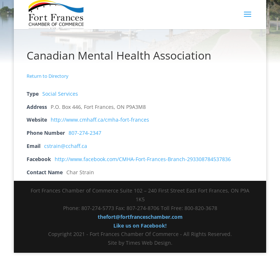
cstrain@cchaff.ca (65, 145)
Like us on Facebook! (140, 225)
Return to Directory (48, 76)
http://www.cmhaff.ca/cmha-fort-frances (100, 119)
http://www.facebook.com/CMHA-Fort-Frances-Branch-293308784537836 (143, 159)
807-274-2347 (85, 132)
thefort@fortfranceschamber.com (140, 216)
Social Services (60, 93)
